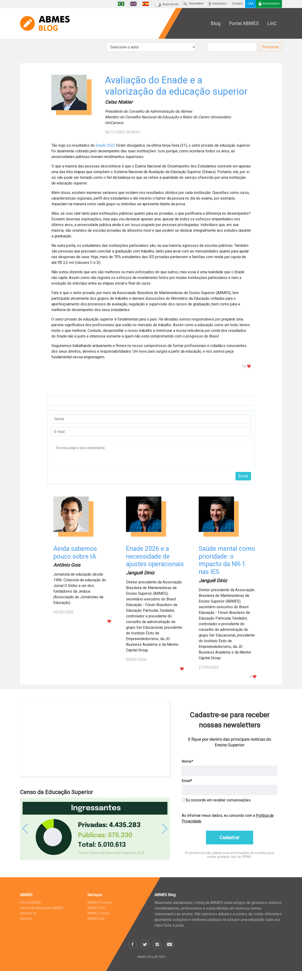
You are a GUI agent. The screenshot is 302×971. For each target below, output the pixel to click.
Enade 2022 (105, 145)
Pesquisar (270, 47)
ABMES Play (96, 908)
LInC (272, 23)
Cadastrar (229, 837)
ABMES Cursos (98, 913)
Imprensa (216, 4)
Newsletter (193, 3)
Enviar (243, 476)
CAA (250, 3)
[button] (31, 829)
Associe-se (166, 4)
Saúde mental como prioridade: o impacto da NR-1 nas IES (227, 560)
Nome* (187, 761)
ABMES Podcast (99, 902)
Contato (237, 3)
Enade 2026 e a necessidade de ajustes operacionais (155, 556)
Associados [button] (269, 3)
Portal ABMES (244, 23)
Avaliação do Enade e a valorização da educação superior (176, 86)
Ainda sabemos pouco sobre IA (75, 552)
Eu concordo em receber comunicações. (216, 800)
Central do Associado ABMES (42, 908)
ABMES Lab (96, 918)
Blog (215, 23)
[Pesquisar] (232, 47)
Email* (187, 781)
